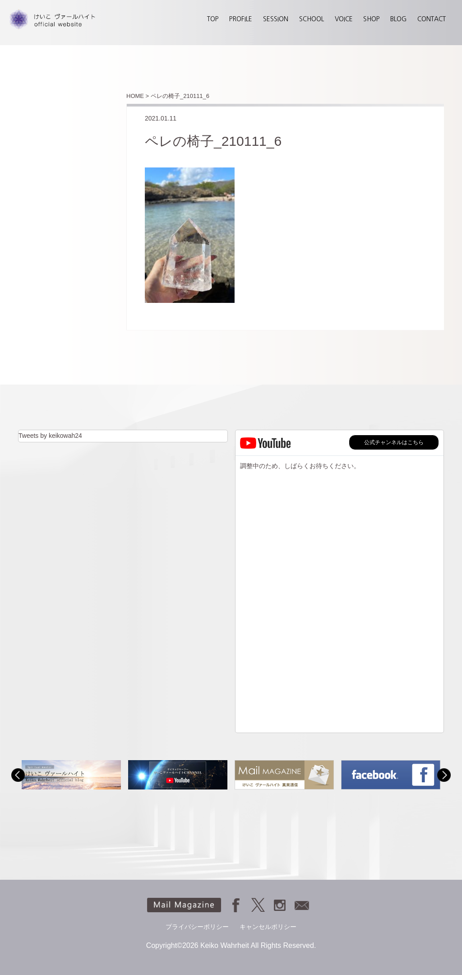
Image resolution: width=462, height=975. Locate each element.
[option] (71, 774)
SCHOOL (311, 19)
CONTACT (431, 19)
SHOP (371, 19)
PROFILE (240, 19)
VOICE (344, 19)
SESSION (275, 19)
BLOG (398, 19)
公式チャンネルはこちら (394, 442)
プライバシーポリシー (197, 926)
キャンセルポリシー (268, 926)
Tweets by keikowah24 (50, 435)
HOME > (137, 96)
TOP (212, 19)
